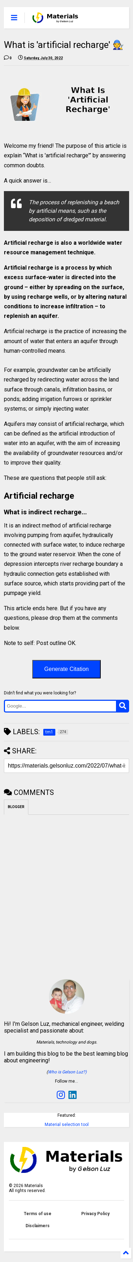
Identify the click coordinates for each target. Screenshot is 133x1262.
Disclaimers (38, 1225)
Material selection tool (67, 1124)
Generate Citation (66, 669)
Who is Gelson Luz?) (67, 1071)
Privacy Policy (95, 1213)
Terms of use (37, 1213)
